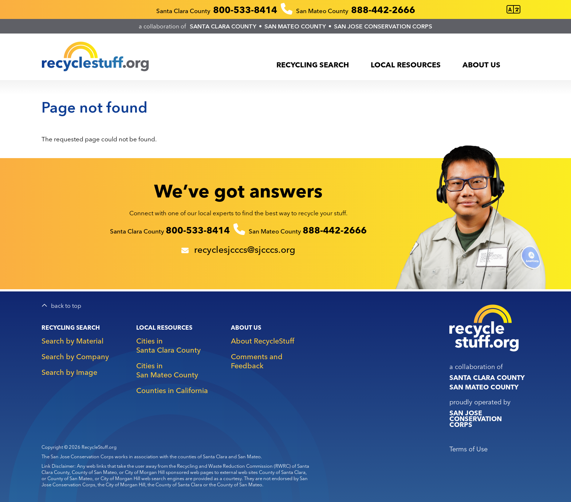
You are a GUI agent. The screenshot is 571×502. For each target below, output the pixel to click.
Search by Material (72, 340)
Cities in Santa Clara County (168, 345)
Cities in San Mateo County (167, 370)
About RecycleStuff (262, 340)
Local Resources (406, 64)
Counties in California (172, 390)
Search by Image (69, 372)
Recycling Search (312, 64)
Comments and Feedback (257, 361)
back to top (66, 306)
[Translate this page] (513, 9)
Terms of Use (468, 449)
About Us (481, 64)
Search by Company (75, 356)
